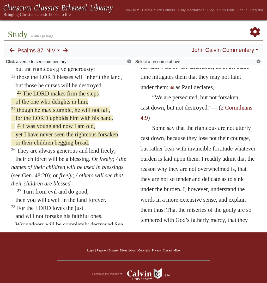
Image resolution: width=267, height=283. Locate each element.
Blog (210, 10)
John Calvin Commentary (223, 50)
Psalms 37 (30, 50)
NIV (51, 50)
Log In (242, 10)
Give (177, 250)
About (132, 250)
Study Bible (226, 10)
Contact (167, 250)
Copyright (144, 250)
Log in (91, 250)
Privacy (156, 250)
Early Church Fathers (158, 10)
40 (172, 88)
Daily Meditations (191, 10)
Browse (131, 10)
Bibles (123, 250)
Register (256, 10)
